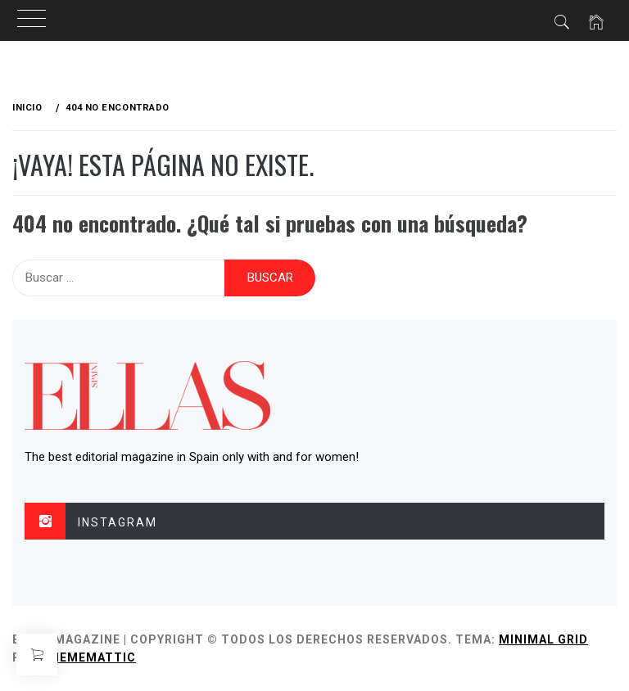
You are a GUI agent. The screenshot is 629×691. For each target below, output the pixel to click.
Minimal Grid (543, 639)
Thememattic (89, 657)
